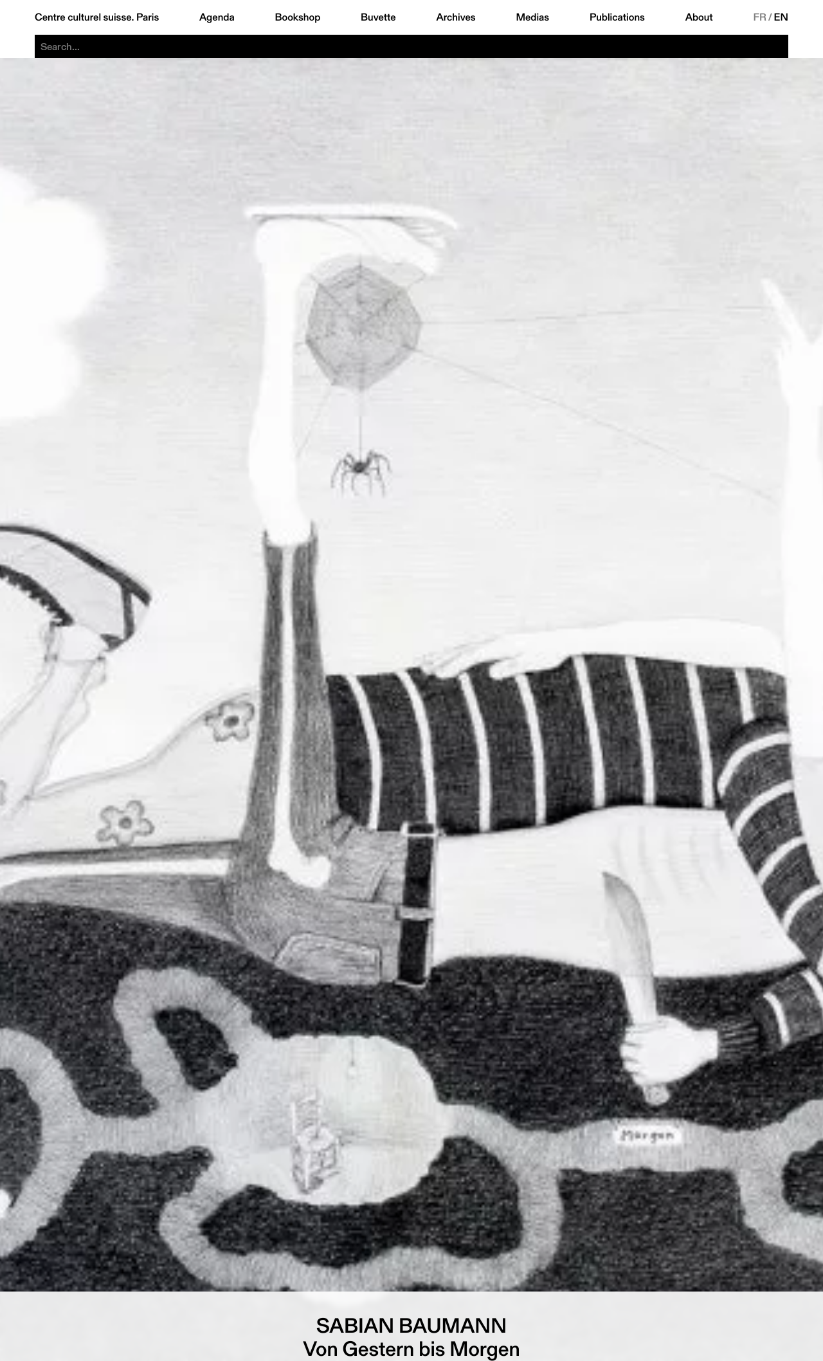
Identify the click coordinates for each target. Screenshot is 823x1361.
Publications (617, 17)
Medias (532, 17)
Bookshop (297, 17)
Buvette (378, 17)
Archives (455, 17)
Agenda (217, 17)
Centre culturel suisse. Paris (97, 17)
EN (781, 17)
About (699, 17)
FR (759, 17)
